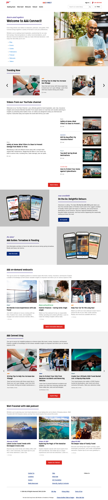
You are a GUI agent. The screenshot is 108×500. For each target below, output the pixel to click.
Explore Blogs (54, 396)
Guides (11, 48)
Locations (31, 477)
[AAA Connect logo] (47, 3)
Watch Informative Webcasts (54, 327)
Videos (11, 61)
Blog (10, 42)
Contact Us (31, 473)
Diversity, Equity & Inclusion (60, 483)
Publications (13, 52)
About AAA (55, 477)
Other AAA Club (80, 497)
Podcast (11, 55)
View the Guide (13, 254)
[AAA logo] (8, 2)
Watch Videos (54, 185)
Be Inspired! (63, 220)
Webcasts (12, 58)
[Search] (78, 6)
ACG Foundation (56, 480)
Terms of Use (78, 491)
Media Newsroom (33, 483)
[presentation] (7, 85)
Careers (30, 480)
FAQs (53, 473)
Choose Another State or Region (65, 497)
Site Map (53, 491)
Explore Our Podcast (54, 462)
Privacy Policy (65, 491)
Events (41, 7)
